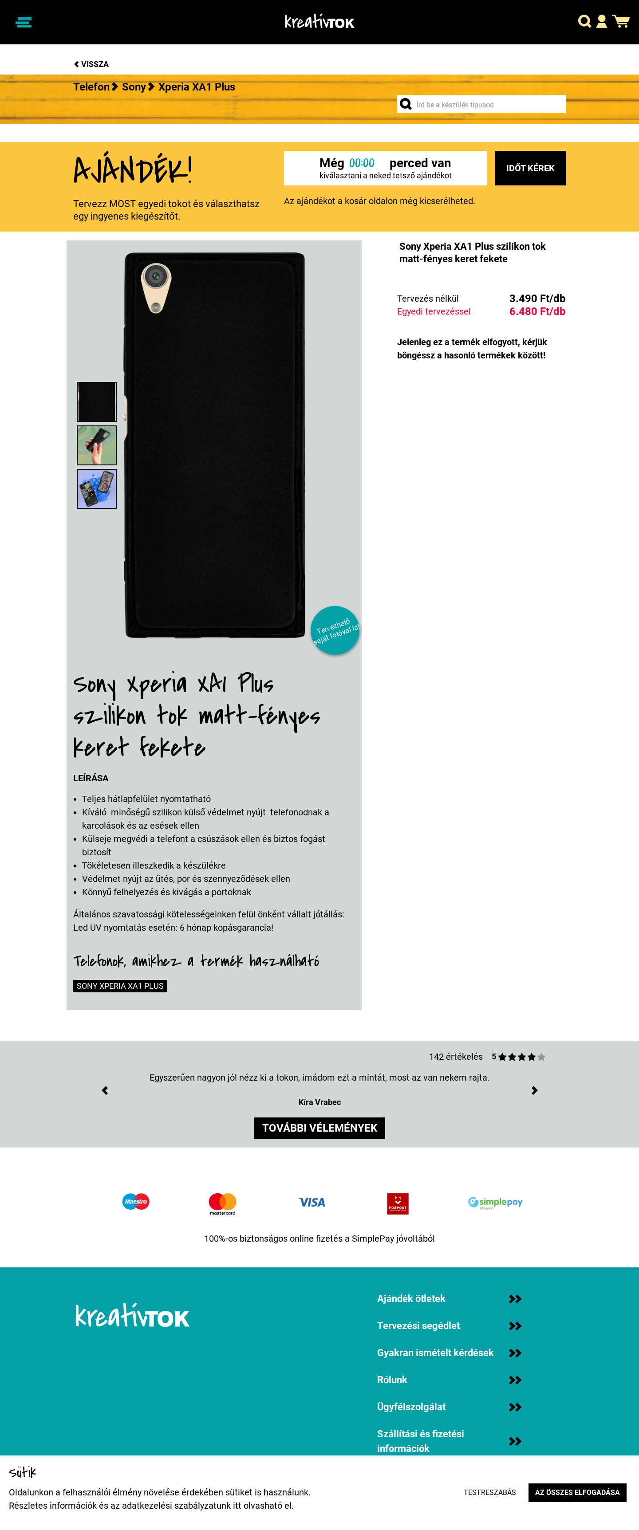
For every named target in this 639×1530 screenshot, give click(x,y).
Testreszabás (490, 1492)
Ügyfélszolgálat (449, 1406)
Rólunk (449, 1379)
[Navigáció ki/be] (23, 22)
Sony (134, 87)
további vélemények (319, 1128)
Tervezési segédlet (449, 1325)
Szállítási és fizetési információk (449, 1441)
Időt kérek (530, 168)
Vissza (91, 64)
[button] (585, 22)
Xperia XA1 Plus (196, 87)
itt (237, 1505)
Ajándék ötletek (449, 1298)
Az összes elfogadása (577, 1492)
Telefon (91, 87)
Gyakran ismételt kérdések (449, 1352)
